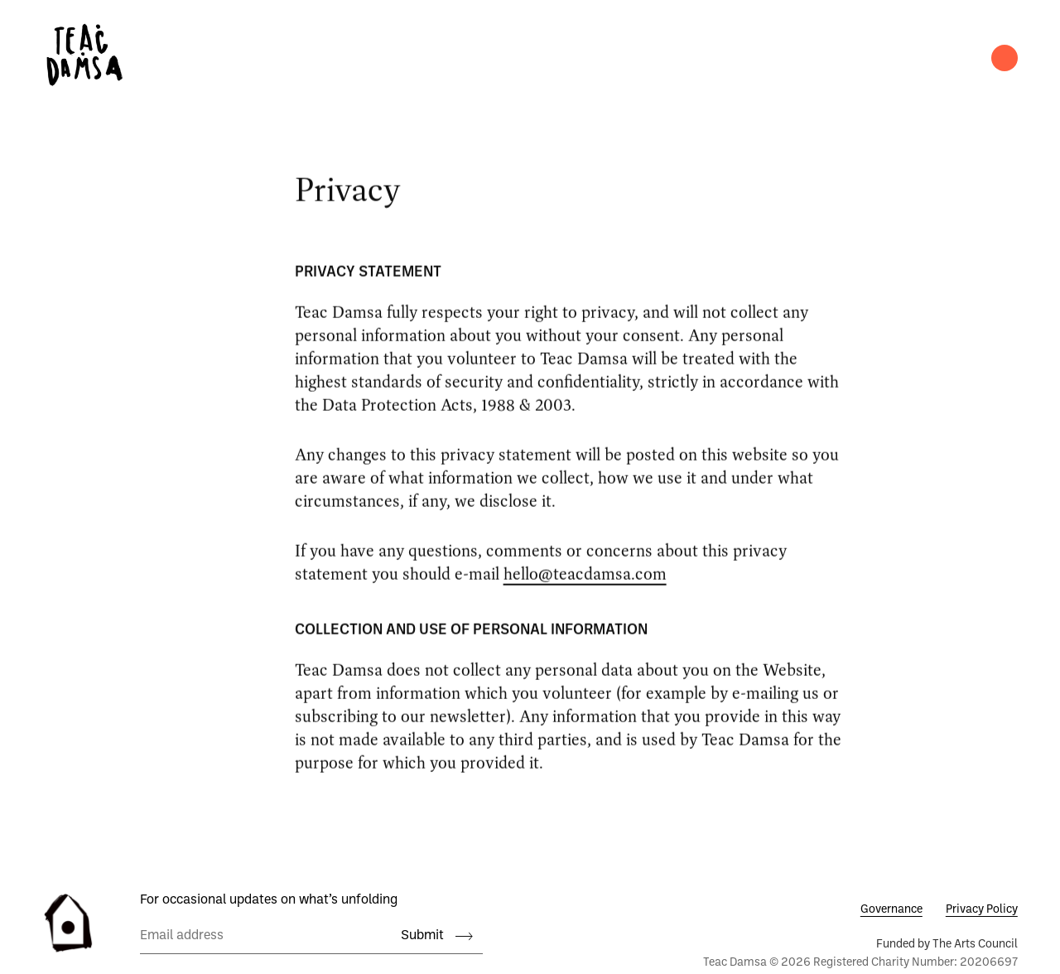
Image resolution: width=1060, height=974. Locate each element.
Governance (891, 910)
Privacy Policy (982, 910)
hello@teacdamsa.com (585, 577)
